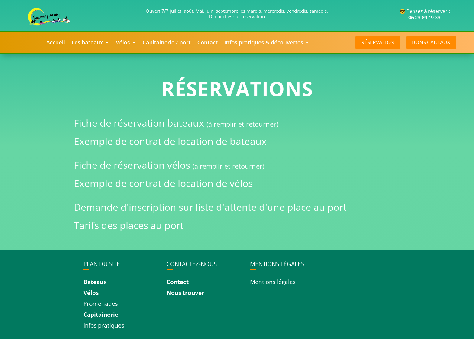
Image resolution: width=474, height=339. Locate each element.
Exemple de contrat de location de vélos (163, 183)
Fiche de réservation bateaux (140, 122)
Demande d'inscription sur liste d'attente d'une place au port (210, 207)
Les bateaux (87, 43)
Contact (207, 43)
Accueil (55, 43)
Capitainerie (100, 314)
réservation (377, 42)
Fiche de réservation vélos (133, 164)
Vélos (123, 43)
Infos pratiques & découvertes (263, 43)
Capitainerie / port (167, 43)
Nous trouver (185, 293)
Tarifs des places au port (128, 225)
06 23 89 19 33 (424, 17)
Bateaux (95, 282)
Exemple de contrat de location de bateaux (170, 141)
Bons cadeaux (431, 42)
